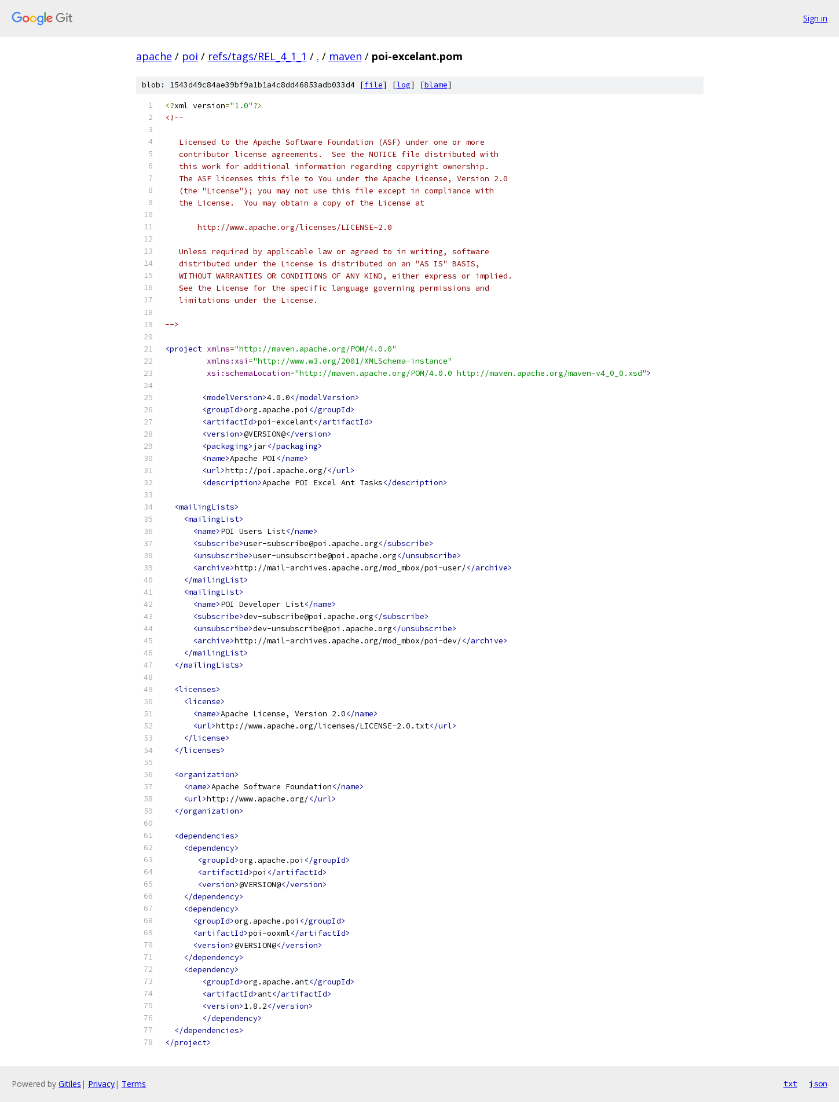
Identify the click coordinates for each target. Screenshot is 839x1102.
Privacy (101, 1083)
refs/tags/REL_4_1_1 (257, 56)
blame (436, 85)
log (404, 85)
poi (190, 56)
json (818, 1083)
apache (154, 56)
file (373, 85)
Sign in (815, 18)
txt (790, 1083)
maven (345, 56)
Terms (134, 1083)
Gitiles (69, 1083)
